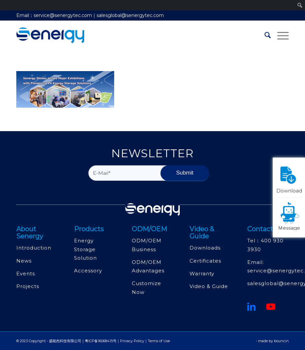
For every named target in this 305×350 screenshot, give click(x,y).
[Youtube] (271, 306)
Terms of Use (159, 341)
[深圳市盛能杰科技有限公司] (50, 35)
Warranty (202, 273)
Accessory (88, 270)
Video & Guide (209, 286)
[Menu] (280, 35)
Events (25, 273)
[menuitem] (264, 35)
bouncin (281, 341)
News (24, 261)
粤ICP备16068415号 (100, 341)
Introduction (33, 248)
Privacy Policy (132, 341)
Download (289, 178)
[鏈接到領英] (251, 306)
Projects (27, 286)
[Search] (264, 35)
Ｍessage (290, 215)
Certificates (205, 261)
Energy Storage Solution (85, 249)
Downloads (205, 248)
